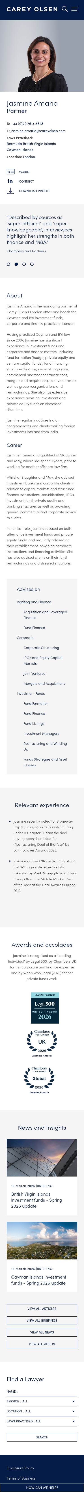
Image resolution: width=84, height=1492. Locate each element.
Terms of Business (21, 1478)
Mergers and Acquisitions (44, 683)
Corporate (25, 637)
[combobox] (42, 1401)
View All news (42, 1332)
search (42, 1437)
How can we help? (42, 1487)
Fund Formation (36, 703)
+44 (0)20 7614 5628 (27, 123)
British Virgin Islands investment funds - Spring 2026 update (36, 1200)
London (29, 156)
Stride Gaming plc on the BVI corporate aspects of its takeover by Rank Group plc (44, 867)
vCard (24, 172)
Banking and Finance (34, 601)
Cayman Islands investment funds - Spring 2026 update (38, 1279)
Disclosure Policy (20, 1467)
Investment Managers (41, 733)
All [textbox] (25, 1401)
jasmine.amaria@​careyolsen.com (38, 130)
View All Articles (42, 1308)
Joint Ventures (34, 673)
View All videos (42, 1344)
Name (11, 1391)
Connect (26, 181)
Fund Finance (34, 627)
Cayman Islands (20, 149)
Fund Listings (34, 723)
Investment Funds (31, 693)
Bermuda (14, 143)
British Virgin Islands (39, 143)
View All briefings (42, 1320)
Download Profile (34, 191)
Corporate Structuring (41, 647)
